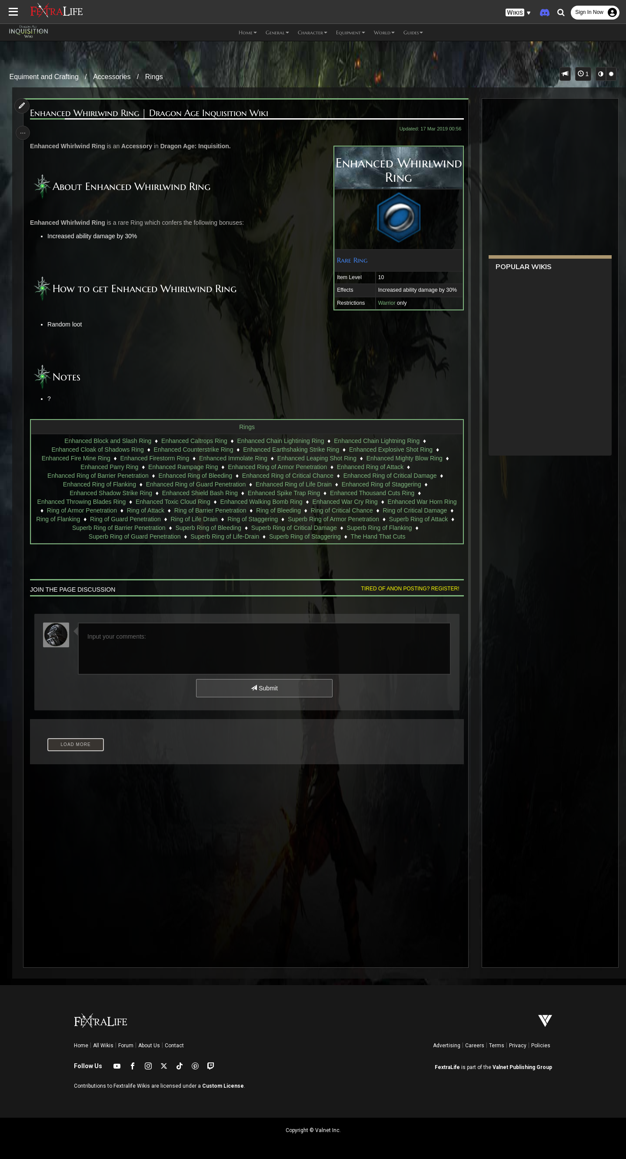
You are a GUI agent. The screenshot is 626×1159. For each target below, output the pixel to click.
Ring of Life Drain (193, 519)
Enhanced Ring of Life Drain (293, 484)
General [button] (277, 32)
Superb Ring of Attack (418, 519)
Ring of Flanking (58, 519)
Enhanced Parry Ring (109, 466)
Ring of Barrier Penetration (210, 510)
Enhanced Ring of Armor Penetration (277, 466)
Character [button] (312, 32)
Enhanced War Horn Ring (421, 501)
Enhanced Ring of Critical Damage (389, 475)
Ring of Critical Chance (341, 510)
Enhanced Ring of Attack (369, 466)
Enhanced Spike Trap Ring (283, 493)
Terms (496, 1045)
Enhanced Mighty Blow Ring (404, 458)
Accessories (111, 76)
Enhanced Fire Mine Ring (75, 458)
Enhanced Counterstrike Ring (193, 449)
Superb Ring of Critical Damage (293, 527)
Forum (125, 1045)
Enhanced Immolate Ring (233, 458)
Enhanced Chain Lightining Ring (280, 440)
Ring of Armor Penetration (82, 510)
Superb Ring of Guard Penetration (134, 536)
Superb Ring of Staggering (304, 536)
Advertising (446, 1045)
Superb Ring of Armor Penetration (333, 519)
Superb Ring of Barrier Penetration (118, 527)
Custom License (223, 1086)
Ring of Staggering (252, 519)
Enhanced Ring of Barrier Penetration (97, 475)
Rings (154, 76)
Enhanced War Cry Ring (344, 501)
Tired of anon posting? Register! (408, 589)
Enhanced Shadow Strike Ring (111, 493)
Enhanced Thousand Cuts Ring (372, 493)
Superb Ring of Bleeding (208, 527)
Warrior (384, 303)
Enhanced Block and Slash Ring (107, 440)
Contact (174, 1045)
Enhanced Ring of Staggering (381, 484)
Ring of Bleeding (278, 510)
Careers (474, 1045)
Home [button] (248, 32)
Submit (264, 688)
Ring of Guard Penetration (125, 519)
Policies (540, 1045)
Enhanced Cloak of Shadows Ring (97, 449)
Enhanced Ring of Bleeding (195, 475)
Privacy (517, 1045)
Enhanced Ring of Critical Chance (287, 475)
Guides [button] (413, 32)
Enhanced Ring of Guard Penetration (196, 484)
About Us (149, 1045)
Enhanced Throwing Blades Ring (81, 501)
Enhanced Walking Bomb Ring (261, 501)
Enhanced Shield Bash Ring (199, 493)
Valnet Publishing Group (522, 1067)
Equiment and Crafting (44, 76)
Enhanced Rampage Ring (182, 466)
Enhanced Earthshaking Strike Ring (291, 449)
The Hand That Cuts (377, 536)
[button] (518, 12)
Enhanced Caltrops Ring (194, 440)
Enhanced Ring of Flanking (99, 484)
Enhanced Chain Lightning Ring (377, 440)
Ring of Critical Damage (415, 510)
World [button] (384, 32)
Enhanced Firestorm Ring (154, 458)
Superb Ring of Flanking (379, 527)
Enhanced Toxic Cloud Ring (172, 501)
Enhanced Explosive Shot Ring (390, 449)
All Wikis (103, 1045)
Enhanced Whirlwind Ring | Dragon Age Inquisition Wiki (151, 113)
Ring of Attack (145, 510)
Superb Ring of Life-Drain (224, 536)
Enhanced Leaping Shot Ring (316, 458)
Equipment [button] (350, 32)
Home (81, 1045)
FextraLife (447, 1067)
